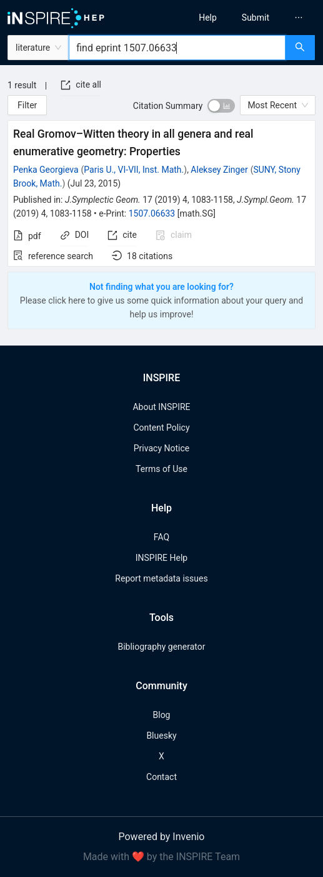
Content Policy (161, 428)
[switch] (221, 106)
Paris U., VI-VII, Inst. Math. (134, 170)
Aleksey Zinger (219, 170)
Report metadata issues (161, 578)
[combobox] (177, 47)
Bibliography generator (161, 647)
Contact (161, 777)
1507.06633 (152, 213)
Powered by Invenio (162, 837)
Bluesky (161, 736)
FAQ (161, 537)
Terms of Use (161, 469)
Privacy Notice (161, 448)
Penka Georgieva (46, 170)
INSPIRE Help (161, 558)
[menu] (246, 17)
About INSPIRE (161, 407)
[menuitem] (208, 17)
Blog (162, 715)
